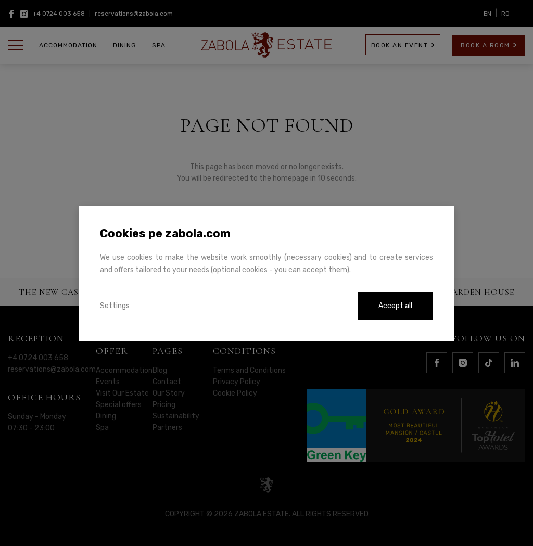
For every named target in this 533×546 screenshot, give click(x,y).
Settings (115, 305)
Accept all (395, 305)
